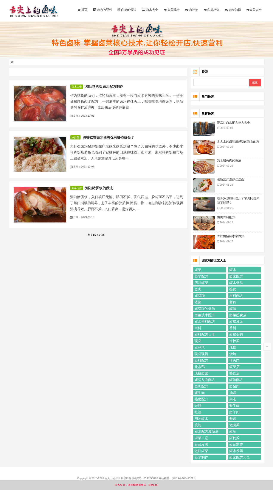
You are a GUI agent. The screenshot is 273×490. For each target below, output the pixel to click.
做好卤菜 (201, 451)
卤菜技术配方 (204, 315)
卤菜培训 (212, 9)
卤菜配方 (236, 276)
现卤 (197, 341)
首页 (82, 9)
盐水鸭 (199, 367)
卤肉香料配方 (226, 217)
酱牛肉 (234, 405)
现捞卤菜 (201, 373)
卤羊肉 (234, 412)
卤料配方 (201, 360)
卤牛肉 (199, 393)
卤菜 (197, 270)
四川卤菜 (201, 283)
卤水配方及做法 (206, 431)
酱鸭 (232, 302)
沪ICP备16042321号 (184, 478)
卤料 (197, 328)
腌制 (197, 425)
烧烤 (232, 354)
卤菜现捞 (172, 9)
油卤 (232, 393)
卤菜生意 (201, 438)
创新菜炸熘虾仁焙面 (230, 179)
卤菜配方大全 (239, 457)
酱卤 (232, 418)
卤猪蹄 (199, 295)
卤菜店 (234, 367)
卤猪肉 (234, 386)
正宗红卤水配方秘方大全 (233, 122)
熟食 (232, 289)
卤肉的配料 (102, 9)
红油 (197, 412)
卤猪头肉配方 (204, 380)
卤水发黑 (236, 451)
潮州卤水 (201, 418)
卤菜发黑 (201, 444)
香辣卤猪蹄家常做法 (230, 236)
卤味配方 (236, 380)
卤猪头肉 (236, 334)
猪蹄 (197, 302)
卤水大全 (150, 9)
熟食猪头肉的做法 (229, 160)
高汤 (232, 399)
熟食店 (234, 373)
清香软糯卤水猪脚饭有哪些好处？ (108, 137)
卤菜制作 (236, 444)
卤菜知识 (233, 9)
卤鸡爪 (199, 347)
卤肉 (197, 289)
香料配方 (236, 295)
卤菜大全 (254, 9)
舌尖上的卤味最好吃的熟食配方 (238, 141)
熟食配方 (201, 399)
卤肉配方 (201, 386)
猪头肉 (234, 360)
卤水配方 (201, 276)
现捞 (232, 347)
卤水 (232, 270)
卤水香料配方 (204, 321)
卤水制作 (201, 457)
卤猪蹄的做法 (204, 308)
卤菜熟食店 (238, 315)
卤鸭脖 (234, 438)
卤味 (232, 308)
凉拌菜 (191, 9)
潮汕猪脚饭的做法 (99, 188)
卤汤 (232, 431)
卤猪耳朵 (236, 321)
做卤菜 (234, 425)
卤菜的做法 (127, 9)
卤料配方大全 (204, 334)
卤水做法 (236, 283)
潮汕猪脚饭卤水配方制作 (104, 86)
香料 (232, 328)
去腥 (197, 405)
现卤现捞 (201, 354)
